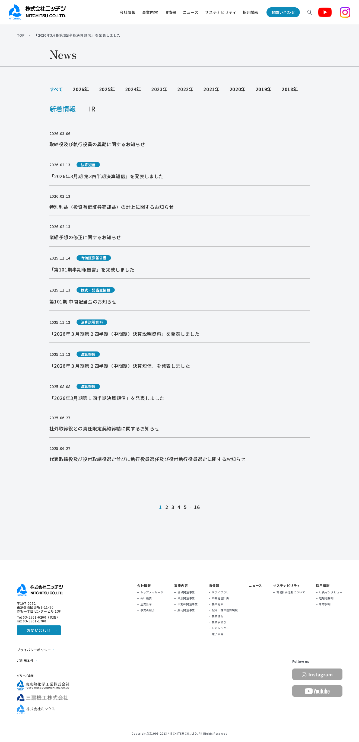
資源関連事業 (186, 598)
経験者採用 (326, 598)
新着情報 (62, 109)
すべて (56, 89)
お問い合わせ (283, 12)
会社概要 (146, 598)
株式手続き (219, 622)
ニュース (191, 12)
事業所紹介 (147, 610)
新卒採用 (325, 604)
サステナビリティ (220, 12)
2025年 (107, 89)
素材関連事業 (186, 610)
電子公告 (218, 634)
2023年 (159, 89)
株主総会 (218, 604)
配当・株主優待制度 (225, 610)
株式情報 (218, 616)
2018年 (290, 89)
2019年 (264, 89)
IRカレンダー (220, 628)
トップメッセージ (151, 592)
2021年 (211, 89)
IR (92, 109)
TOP (21, 35)
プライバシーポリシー (34, 649)
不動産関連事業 (187, 604)
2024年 (133, 89)
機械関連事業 (186, 592)
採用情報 (251, 12)
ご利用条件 (25, 660)
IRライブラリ (220, 592)
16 (197, 507)
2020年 (238, 89)
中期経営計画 (220, 598)
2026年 (81, 89)
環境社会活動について (290, 592)
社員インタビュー (330, 592)
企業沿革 (146, 604)
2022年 (185, 89)
